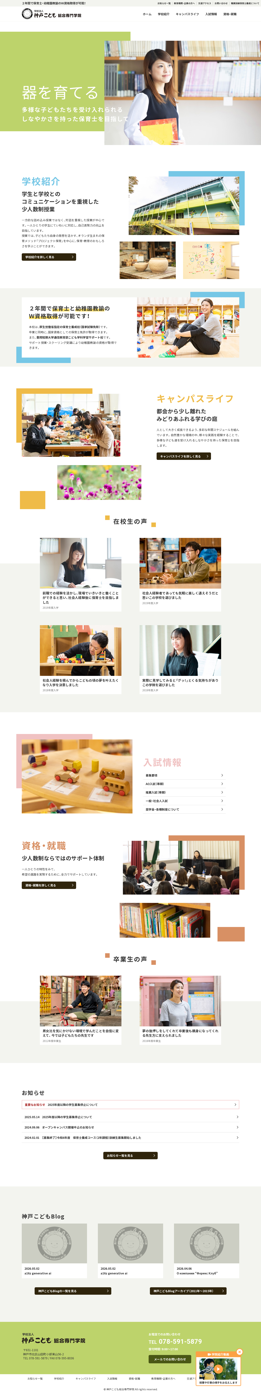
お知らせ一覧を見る (131, 1155)
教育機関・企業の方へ (184, 3)
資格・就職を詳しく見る (49, 885)
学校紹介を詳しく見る (49, 257)
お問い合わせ (221, 3)
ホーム (147, 13)
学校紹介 (163, 13)
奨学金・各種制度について (184, 809)
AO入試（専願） (184, 784)
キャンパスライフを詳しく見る (184, 456)
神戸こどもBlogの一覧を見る (73, 1291)
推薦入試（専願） (184, 792)
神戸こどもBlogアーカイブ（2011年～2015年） (189, 1291)
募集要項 (184, 775)
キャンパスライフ (187, 13)
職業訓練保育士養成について (245, 3)
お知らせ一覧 (164, 3)
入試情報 (211, 13)
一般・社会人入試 (184, 801)
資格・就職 (230, 13)
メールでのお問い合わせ (170, 1359)
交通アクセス (204, 3)
